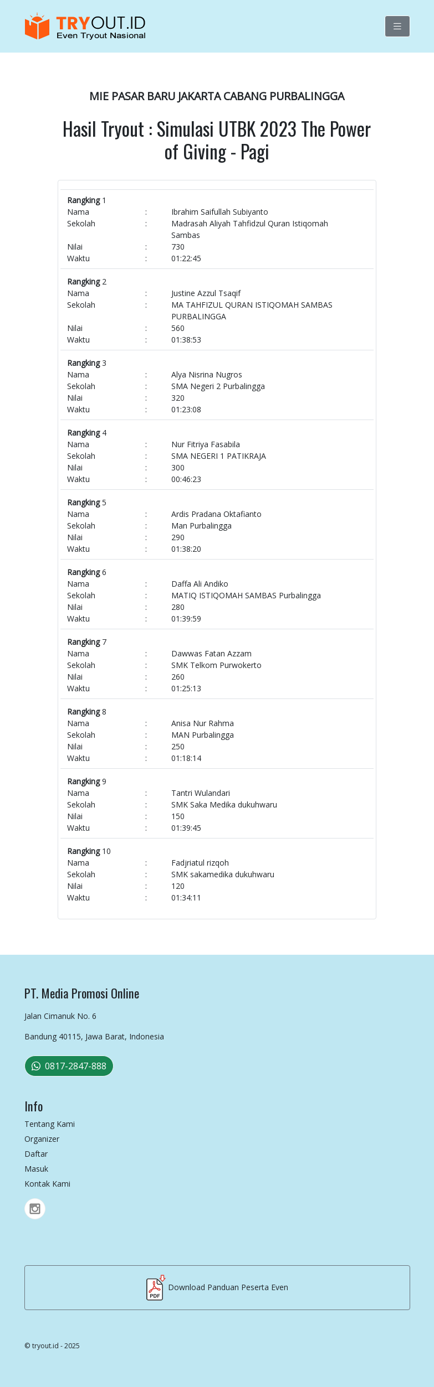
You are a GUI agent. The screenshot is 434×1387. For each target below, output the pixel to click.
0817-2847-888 (69, 1066)
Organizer (41, 1139)
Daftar (36, 1153)
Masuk (36, 1168)
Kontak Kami (47, 1183)
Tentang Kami (49, 1124)
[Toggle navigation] (397, 26)
